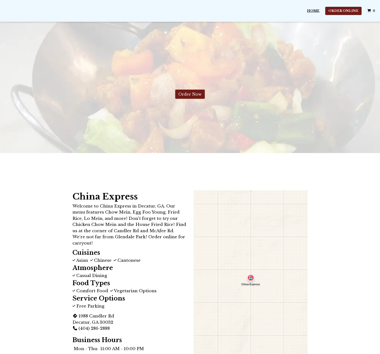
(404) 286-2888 (91, 328)
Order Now (190, 94)
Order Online (343, 11)
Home (313, 11)
